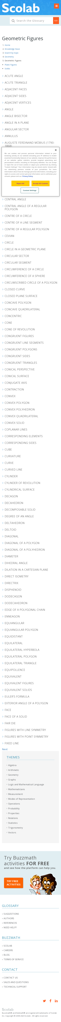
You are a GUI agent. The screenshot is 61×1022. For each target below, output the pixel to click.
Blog (7, 954)
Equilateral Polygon (21, 656)
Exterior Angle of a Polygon (26, 703)
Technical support (15, 986)
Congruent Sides (17, 356)
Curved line (13, 469)
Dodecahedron (16, 603)
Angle (9, 109)
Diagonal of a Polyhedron (25, 549)
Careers (8, 950)
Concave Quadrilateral (22, 309)
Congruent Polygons (21, 349)
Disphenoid (13, 589)
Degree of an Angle (19, 516)
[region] (30, 172)
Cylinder (11, 476)
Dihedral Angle (16, 563)
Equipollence (15, 669)
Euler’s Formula (17, 696)
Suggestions (11, 913)
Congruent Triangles (21, 362)
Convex (10, 396)
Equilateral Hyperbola (22, 649)
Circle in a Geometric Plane (25, 249)
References (10, 922)
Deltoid (10, 529)
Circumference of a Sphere (25, 276)
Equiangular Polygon (21, 629)
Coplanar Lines (16, 429)
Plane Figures (11, 64)
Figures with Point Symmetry (26, 736)
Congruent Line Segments (24, 342)
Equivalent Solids (18, 690)
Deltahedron (15, 523)
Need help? (10, 927)
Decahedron (14, 503)
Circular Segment (18, 262)
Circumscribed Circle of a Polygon (31, 282)
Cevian (9, 236)
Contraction (14, 389)
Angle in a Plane (17, 122)
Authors (9, 918)
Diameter (11, 556)
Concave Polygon (18, 302)
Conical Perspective (20, 369)
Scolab (8, 945)
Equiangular (14, 623)
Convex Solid (14, 422)
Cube (8, 449)
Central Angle (15, 199)
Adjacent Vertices (18, 102)
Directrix (11, 583)
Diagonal (12, 536)
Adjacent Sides (15, 96)
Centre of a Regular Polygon (27, 229)
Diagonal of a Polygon (22, 543)
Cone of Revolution (20, 329)
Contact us (11, 977)
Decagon (11, 496)
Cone (8, 322)
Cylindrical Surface (20, 489)
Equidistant (14, 636)
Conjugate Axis (16, 382)
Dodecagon (13, 596)
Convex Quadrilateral (21, 416)
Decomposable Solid (20, 509)
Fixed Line (12, 743)
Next (5, 749)
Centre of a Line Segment (23, 222)
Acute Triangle (16, 82)
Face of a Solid (16, 716)
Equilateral (14, 643)
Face (8, 710)
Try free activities (13, 883)
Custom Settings (29, 190)
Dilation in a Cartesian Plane (26, 569)
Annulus (11, 136)
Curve (9, 463)
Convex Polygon (17, 402)
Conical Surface (17, 376)
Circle (9, 242)
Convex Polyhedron (20, 409)
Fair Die (10, 723)
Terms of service (14, 959)
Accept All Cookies (40, 183)
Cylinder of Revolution (22, 483)
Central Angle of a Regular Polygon (26, 207)
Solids (7, 68)
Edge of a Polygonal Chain (25, 609)
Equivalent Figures (19, 683)
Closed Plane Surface (21, 296)
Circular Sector (17, 256)
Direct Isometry (17, 576)
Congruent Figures (19, 336)
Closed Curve (15, 289)
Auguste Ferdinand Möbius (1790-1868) (30, 144)
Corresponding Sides (20, 443)
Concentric (13, 316)
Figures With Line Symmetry (25, 730)
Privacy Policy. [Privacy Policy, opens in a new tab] (27, 176)
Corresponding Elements (24, 436)
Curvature (13, 456)
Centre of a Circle (18, 216)
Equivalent (13, 676)
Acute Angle (14, 76)
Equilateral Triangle (21, 663)
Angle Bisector (16, 116)
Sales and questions (16, 982)
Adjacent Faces (16, 89)
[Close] (56, 150)
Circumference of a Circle (24, 269)
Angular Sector (17, 129)
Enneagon (12, 616)
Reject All (20, 183)
